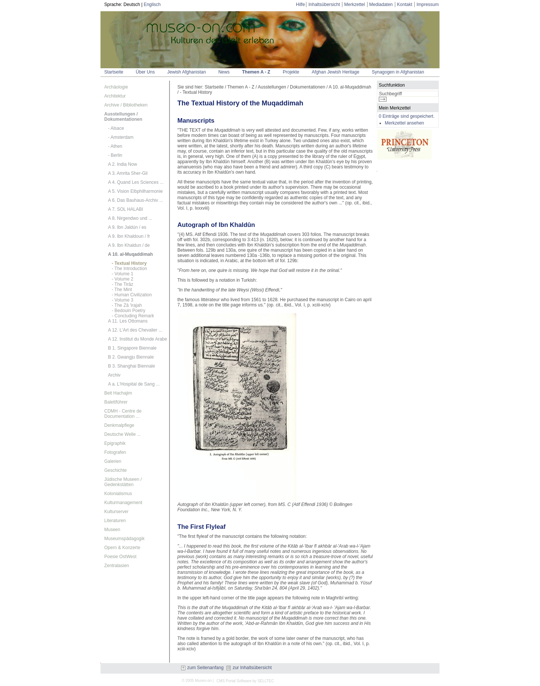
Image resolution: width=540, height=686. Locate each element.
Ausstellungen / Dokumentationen (123, 116)
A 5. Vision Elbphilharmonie (135, 191)
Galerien (112, 461)
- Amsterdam (121, 137)
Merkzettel (354, 4)
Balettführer (116, 402)
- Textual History (129, 263)
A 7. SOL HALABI (125, 209)
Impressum (428, 4)
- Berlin (115, 155)
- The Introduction (129, 268)
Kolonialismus (118, 493)
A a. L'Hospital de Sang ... (134, 384)
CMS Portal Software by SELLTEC (245, 681)
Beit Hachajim (118, 393)
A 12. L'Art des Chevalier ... (135, 330)
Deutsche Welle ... (122, 434)
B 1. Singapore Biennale (132, 348)
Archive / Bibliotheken (125, 105)
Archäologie (116, 87)
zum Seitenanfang (202, 667)
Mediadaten (381, 4)
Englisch (152, 4)
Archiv (114, 375)
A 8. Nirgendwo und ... (130, 218)
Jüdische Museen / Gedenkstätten (123, 482)
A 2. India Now (122, 164)
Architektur (115, 96)
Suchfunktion (392, 85)
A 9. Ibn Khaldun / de (129, 245)
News (224, 72)
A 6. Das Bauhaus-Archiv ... (135, 200)
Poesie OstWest (120, 556)
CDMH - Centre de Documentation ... (122, 413)
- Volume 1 (122, 273)
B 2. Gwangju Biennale (131, 357)
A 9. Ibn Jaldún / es (127, 227)
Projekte (291, 72)
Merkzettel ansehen (404, 123)
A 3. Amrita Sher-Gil (127, 173)
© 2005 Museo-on (197, 680)
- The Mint (122, 289)
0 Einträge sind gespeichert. (407, 116)
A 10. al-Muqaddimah (130, 254)
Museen (112, 529)
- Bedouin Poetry (128, 310)
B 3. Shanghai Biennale (131, 366)
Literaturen (115, 520)
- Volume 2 (122, 279)
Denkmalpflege (119, 425)
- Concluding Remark (133, 315)
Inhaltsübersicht (324, 4)
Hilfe (300, 4)
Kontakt (404, 4)
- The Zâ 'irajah (127, 305)
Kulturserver (116, 511)
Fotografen (115, 452)
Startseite (113, 72)
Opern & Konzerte (122, 547)
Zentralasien (116, 565)
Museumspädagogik (124, 538)
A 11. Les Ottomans (127, 321)
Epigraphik (115, 443)
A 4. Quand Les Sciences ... (136, 182)
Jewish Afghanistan (186, 72)
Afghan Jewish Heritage (335, 72)
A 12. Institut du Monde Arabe (137, 339)
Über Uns (145, 72)
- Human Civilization (132, 294)
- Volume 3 (122, 300)
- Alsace (116, 128)
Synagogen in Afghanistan (398, 72)
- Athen (115, 146)
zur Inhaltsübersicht (249, 667)
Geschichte (115, 470)
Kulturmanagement (123, 502)
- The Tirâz (122, 284)
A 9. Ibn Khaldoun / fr (129, 236)
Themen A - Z (256, 72)
